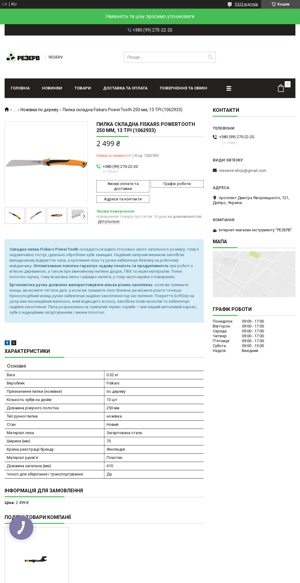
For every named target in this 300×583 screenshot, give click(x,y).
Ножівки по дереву (39, 109)
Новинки (52, 88)
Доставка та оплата (125, 88)
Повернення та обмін (183, 88)
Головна (20, 88)
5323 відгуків (246, 4)
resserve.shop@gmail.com (242, 170)
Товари (82, 88)
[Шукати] (210, 57)
